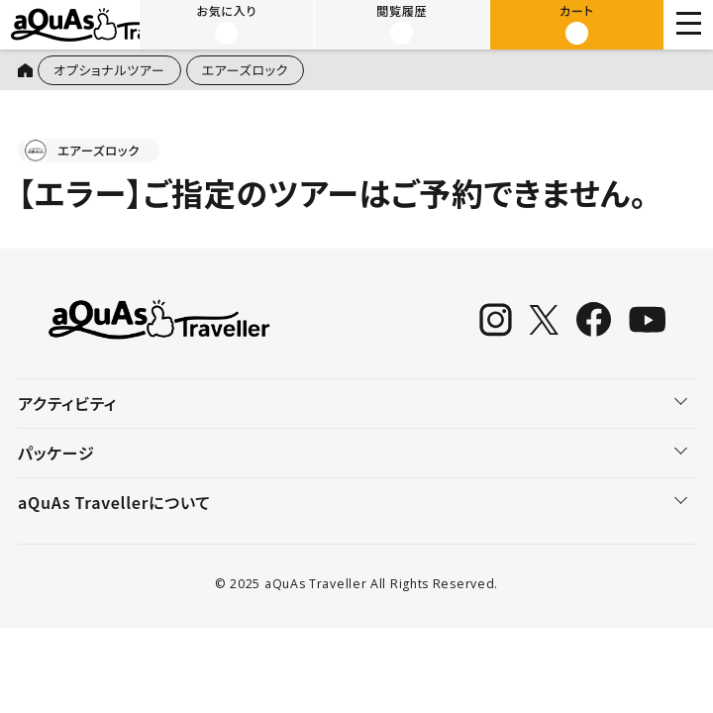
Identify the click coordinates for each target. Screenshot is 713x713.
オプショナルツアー (109, 69)
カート (576, 24)
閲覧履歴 (401, 24)
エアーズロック (245, 69)
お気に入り (227, 24)
